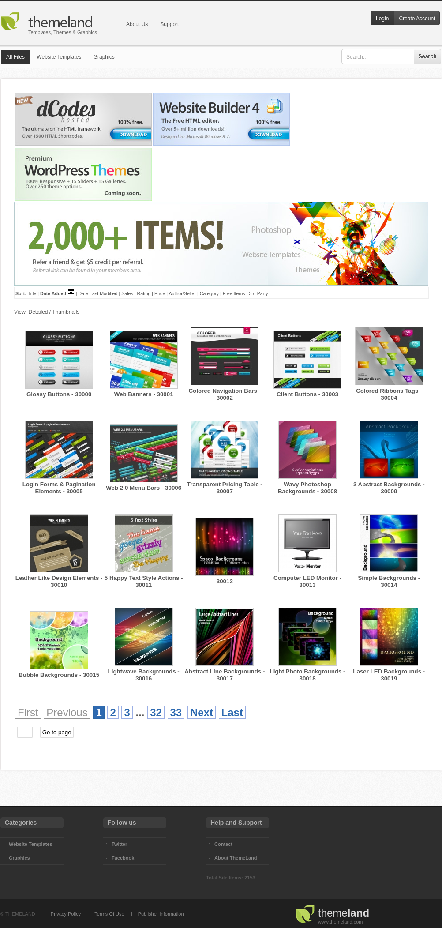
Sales (127, 293)
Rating (144, 293)
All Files (15, 57)
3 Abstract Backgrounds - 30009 (389, 488)
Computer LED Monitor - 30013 (307, 581)
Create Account (417, 18)
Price (159, 293)
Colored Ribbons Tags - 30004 (389, 394)
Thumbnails (65, 312)
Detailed (38, 312)
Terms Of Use (109, 914)
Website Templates (59, 57)
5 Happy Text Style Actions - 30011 (144, 581)
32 (156, 712)
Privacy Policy (66, 914)
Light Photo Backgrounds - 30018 (307, 675)
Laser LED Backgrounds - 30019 (389, 675)
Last (232, 712)
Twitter (119, 844)
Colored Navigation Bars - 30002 (224, 394)
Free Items (234, 293)
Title (32, 293)
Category (209, 293)
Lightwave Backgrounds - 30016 (144, 675)
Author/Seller (182, 293)
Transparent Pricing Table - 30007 (224, 488)
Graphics (104, 57)
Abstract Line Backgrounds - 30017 (224, 675)
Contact (223, 844)
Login (382, 18)
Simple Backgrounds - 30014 (389, 581)
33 (176, 712)
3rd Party (258, 293)
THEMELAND (20, 914)
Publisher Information (161, 914)
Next (201, 712)
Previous (66, 712)
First (28, 712)
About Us (137, 24)
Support (169, 24)
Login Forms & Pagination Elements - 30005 (59, 488)
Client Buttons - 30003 (307, 394)
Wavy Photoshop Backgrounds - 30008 (307, 488)
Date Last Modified (98, 293)
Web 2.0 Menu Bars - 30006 (143, 488)
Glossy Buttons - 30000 (58, 394)
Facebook (123, 857)
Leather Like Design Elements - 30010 (59, 581)
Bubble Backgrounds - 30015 (59, 675)
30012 (225, 581)
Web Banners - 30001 (143, 394)
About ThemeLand (235, 857)
